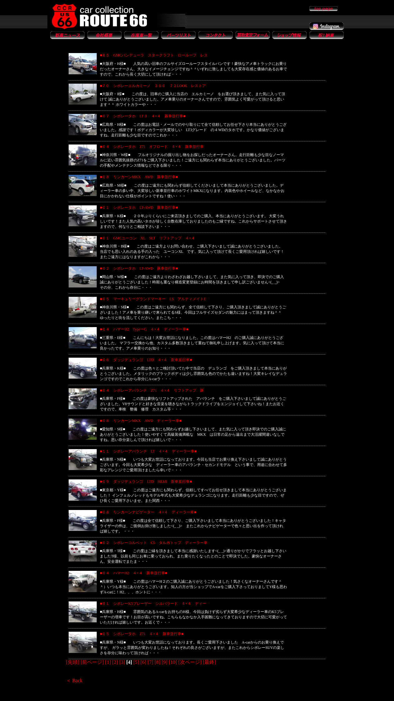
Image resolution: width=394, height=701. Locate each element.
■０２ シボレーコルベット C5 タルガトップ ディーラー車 (153, 543)
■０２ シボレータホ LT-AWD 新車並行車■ (139, 268)
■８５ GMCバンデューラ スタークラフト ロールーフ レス (154, 55)
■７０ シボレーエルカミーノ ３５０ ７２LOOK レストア (153, 86)
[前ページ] (92, 662)
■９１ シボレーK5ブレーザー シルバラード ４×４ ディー (153, 603)
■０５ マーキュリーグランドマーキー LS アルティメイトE (153, 299)
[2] (115, 662)
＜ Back (74, 680)
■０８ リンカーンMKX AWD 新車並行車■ (139, 177)
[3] (122, 662)
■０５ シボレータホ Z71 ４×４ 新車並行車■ (142, 634)
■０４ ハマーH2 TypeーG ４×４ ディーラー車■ (144, 329)
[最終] (209, 662)
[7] (150, 662)
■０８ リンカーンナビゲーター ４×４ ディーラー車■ (148, 512)
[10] (173, 662)
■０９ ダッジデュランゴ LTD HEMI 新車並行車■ (146, 481)
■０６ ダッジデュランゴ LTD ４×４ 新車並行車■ (146, 360)
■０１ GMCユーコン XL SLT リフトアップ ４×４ (149, 238)
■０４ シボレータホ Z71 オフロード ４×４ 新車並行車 (152, 147)
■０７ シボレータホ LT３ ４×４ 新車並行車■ (143, 116)
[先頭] (73, 662)
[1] (108, 662)
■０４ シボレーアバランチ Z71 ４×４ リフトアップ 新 (152, 390)
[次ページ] (190, 662)
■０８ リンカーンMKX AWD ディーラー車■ (141, 421)
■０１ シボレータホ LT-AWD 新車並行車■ (139, 207)
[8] (157, 662)
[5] (136, 662)
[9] (165, 662)
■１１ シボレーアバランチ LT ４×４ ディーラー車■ (148, 451)
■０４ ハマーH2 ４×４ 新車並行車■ (133, 573)
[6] (143, 662)
